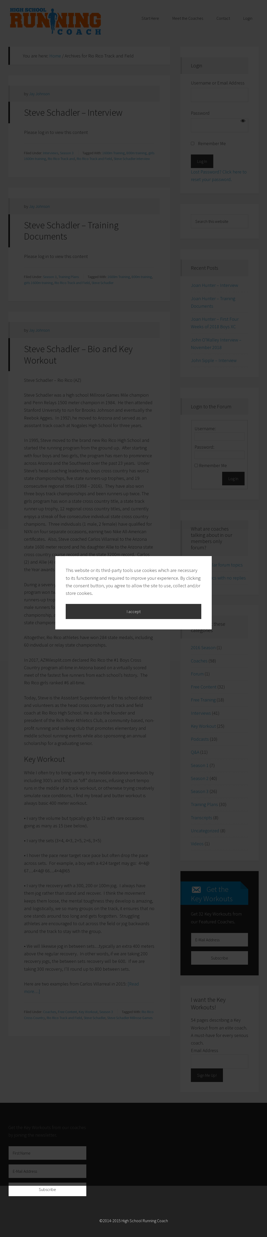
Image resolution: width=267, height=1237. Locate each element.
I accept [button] (134, 637)
